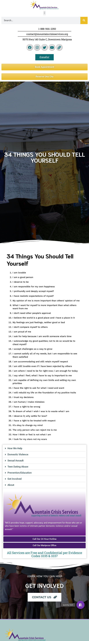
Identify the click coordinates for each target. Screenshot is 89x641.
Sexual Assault (16, 460)
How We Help (15, 448)
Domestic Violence (18, 454)
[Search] (84, 20)
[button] (44, 13)
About (11, 484)
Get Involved (15, 478)
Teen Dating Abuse (18, 466)
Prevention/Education (20, 472)
